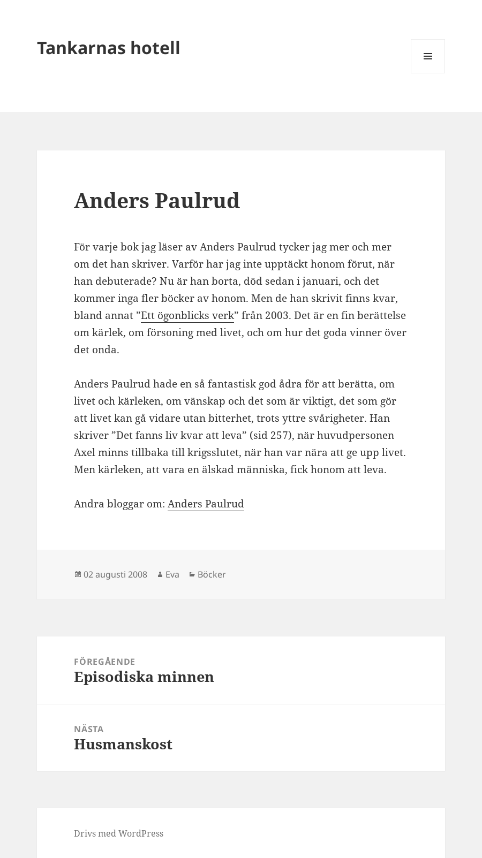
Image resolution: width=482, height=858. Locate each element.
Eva (172, 574)
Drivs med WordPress (118, 833)
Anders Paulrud (206, 504)
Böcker (212, 574)
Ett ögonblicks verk (187, 315)
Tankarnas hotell (108, 47)
